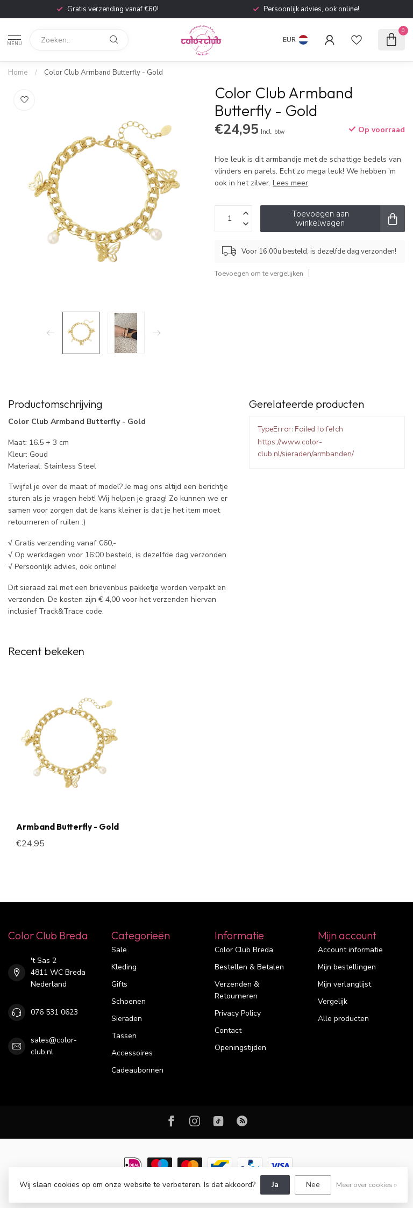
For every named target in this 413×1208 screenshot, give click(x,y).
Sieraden (126, 1018)
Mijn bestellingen (347, 967)
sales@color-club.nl (54, 1046)
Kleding (124, 967)
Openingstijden (240, 1047)
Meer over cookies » (366, 1184)
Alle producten (343, 1018)
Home (18, 72)
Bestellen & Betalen (249, 967)
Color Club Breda (244, 950)
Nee (313, 1185)
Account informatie (350, 950)
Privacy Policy (238, 1013)
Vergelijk (332, 1001)
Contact (228, 1030)
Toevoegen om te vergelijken (259, 273)
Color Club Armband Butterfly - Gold (103, 72)
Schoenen (128, 1001)
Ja (275, 1185)
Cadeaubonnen (137, 1070)
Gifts (119, 984)
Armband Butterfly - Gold (67, 827)
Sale (119, 950)
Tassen (124, 1036)
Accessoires (132, 1053)
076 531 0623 (54, 1012)
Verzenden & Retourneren (237, 990)
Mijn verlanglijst (344, 984)
